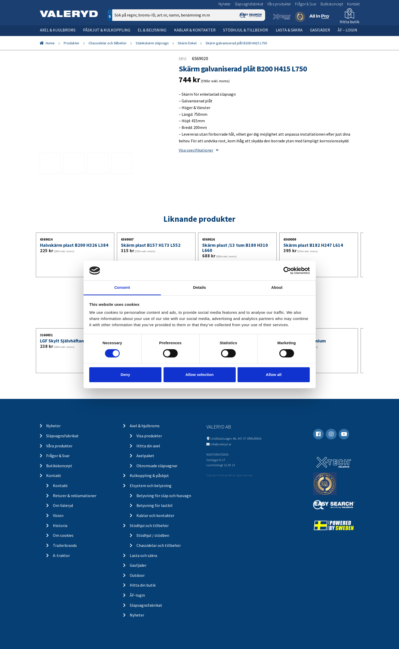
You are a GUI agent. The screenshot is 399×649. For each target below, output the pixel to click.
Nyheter (224, 4)
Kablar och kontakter (155, 515)
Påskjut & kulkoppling (106, 29)
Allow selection (199, 374)
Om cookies (63, 535)
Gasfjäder (320, 29)
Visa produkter (149, 435)
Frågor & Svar (305, 4)
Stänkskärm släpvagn (152, 43)
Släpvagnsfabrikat (249, 4)
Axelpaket (145, 455)
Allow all (274, 374)
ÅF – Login (347, 29)
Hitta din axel (148, 445)
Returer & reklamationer (74, 495)
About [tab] (277, 287)
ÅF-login (137, 595)
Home (50, 43)
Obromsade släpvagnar (156, 465)
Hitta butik (349, 21)
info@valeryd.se (220, 444)
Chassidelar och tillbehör (107, 43)
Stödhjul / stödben (152, 535)
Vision (58, 515)
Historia (60, 525)
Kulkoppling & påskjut (149, 475)
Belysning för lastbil (154, 505)
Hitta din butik (143, 585)
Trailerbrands (65, 545)
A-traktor (61, 555)
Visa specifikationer (198, 150)
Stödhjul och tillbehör (149, 525)
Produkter (71, 43)
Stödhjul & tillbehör (245, 29)
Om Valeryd (63, 505)
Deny (125, 374)
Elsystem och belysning (151, 485)
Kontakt (353, 4)
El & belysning (152, 29)
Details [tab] (199, 287)
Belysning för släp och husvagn (163, 495)
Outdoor (137, 575)
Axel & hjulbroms (58, 29)
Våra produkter (279, 4)
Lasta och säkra (143, 555)
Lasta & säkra (289, 29)
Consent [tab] (122, 287)
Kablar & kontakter (195, 29)
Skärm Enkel (187, 43)
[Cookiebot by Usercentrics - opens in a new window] (287, 270)
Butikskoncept (332, 4)
